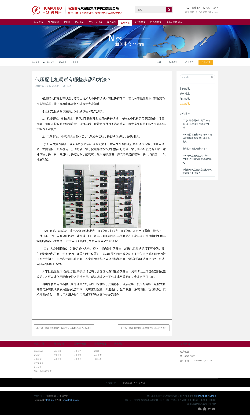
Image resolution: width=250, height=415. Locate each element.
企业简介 (77, 351)
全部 (159, 62)
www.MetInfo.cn (71, 400)
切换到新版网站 (174, 22)
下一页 (144, 327)
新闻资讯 (125, 22)
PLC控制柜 (53, 22)
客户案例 (111, 22)
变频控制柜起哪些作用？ (195, 148)
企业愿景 (77, 355)
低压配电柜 (38, 363)
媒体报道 (173, 62)
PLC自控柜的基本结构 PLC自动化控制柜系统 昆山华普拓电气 (197, 138)
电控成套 (37, 367)
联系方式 (98, 351)
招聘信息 (98, 359)
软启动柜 (37, 359)
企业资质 (77, 359)
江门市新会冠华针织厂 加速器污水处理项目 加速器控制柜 (196, 124)
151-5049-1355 (187, 356)
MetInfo (50, 400)
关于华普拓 (140, 22)
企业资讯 (74, 62)
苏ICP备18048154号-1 (205, 396)
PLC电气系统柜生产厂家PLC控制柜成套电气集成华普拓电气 (197, 159)
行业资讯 (189, 62)
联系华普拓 (156, 22)
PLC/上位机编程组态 (42, 371)
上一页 (64, 327)
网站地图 (119, 343)
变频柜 (67, 22)
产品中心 (79, 22)
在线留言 (98, 355)
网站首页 (38, 22)
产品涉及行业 (95, 22)
